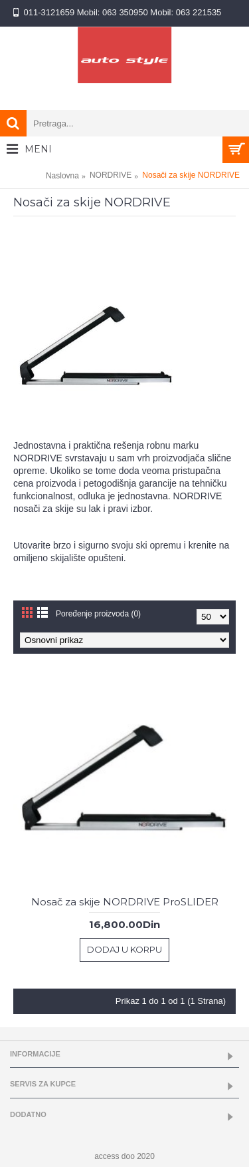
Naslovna (62, 175)
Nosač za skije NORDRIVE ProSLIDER (124, 901)
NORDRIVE (110, 175)
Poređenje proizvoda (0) (98, 613)
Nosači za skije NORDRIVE (191, 175)
